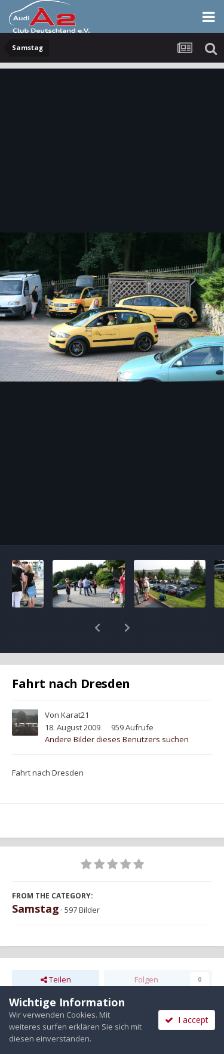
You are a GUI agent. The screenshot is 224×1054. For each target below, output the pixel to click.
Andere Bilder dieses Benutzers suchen (117, 708)
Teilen (56, 948)
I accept (186, 1019)
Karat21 (75, 683)
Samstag (35, 877)
